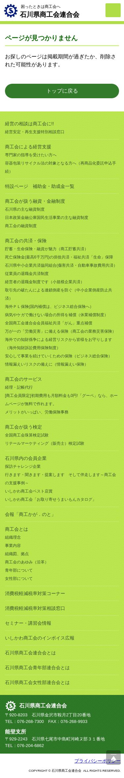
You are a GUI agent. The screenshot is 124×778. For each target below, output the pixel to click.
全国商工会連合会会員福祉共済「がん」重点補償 (48, 323)
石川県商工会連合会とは (30, 652)
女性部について (19, 578)
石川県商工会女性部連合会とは (37, 682)
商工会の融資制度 (21, 226)
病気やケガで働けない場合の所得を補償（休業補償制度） (56, 315)
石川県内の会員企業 (26, 458)
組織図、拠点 (17, 554)
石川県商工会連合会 (43, 705)
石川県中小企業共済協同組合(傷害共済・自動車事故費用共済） (61, 265)
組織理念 (13, 537)
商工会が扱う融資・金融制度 (35, 201)
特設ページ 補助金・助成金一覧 (39, 186)
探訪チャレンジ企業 (23, 466)
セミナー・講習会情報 (28, 623)
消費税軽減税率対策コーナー (35, 593)
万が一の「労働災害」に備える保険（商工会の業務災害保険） (60, 331)
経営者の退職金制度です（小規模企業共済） (44, 282)
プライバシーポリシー (97, 760)
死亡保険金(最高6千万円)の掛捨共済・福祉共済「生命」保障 (59, 257)
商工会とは (16, 529)
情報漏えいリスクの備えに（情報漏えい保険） (46, 364)
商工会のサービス (23, 379)
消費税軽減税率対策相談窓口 (35, 608)
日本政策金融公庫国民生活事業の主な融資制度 (46, 217)
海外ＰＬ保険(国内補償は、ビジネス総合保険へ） (49, 306)
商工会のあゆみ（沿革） (27, 562)
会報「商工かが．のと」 (30, 514)
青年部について (19, 570)
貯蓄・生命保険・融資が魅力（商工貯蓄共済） (46, 249)
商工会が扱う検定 (23, 427)
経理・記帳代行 (19, 387)
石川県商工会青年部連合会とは (37, 667)
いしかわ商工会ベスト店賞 (29, 491)
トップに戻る (62, 91)
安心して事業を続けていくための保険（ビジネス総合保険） (58, 356)
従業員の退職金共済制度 (27, 273)
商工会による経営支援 (28, 146)
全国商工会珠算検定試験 (27, 435)
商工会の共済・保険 (26, 240)
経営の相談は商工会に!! (29, 123)
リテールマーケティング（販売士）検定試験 (44, 443)
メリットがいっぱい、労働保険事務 (36, 412)
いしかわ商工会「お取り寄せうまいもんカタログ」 (50, 499)
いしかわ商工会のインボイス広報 (39, 638)
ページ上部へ (113, 757)
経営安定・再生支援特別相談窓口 (34, 132)
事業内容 (13, 545)
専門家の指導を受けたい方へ (31, 155)
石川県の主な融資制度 (25, 209)
